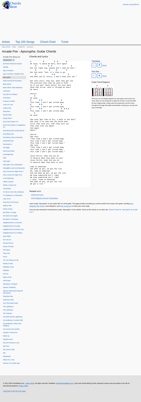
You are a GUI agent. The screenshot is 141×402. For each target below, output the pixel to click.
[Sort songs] (9, 60)
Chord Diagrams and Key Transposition (44, 198)
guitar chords (30, 383)
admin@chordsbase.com (64, 383)
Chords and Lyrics (37, 195)
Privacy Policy (23, 386)
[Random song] (131, 4)
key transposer (66, 206)
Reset (104, 65)
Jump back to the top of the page (14, 391)
